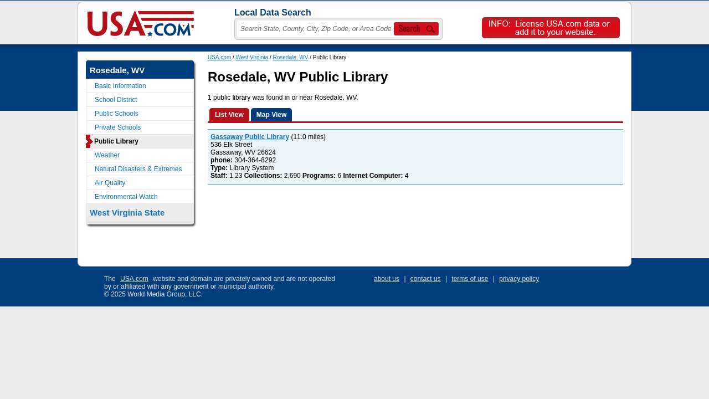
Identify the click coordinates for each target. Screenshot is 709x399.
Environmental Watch (126, 197)
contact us (425, 279)
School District (116, 100)
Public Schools (116, 113)
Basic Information (120, 86)
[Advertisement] (409, 225)
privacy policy (519, 279)
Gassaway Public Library (249, 137)
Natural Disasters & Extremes (138, 169)
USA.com (219, 57)
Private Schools (118, 127)
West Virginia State (127, 212)
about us (386, 279)
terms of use (469, 279)
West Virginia (252, 57)
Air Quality (110, 183)
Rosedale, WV (290, 57)
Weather (107, 155)
